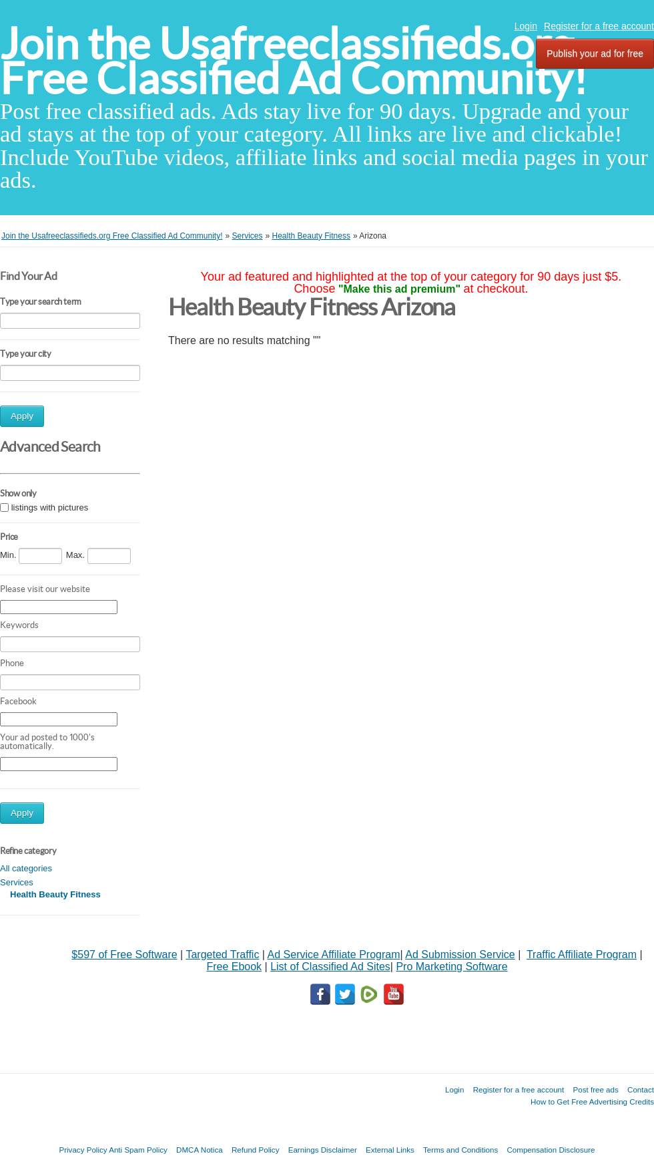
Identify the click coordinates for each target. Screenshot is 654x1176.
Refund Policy (256, 1149)
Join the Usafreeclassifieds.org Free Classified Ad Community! (293, 61)
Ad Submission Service (460, 954)
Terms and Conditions (460, 1149)
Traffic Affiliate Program (582, 954)
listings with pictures (50, 507)
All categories (26, 868)
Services (16, 882)
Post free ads (595, 1089)
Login (526, 26)
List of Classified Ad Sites (330, 966)
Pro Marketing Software (451, 966)
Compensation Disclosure (551, 1149)
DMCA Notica (199, 1149)
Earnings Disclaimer (322, 1149)
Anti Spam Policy (138, 1149)
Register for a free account (599, 26)
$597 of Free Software (124, 954)
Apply (22, 416)
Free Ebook (234, 966)
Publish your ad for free (595, 53)
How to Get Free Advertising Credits (592, 1101)
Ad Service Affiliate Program (334, 954)
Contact (640, 1089)
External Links (390, 1149)
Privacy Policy (83, 1149)
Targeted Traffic (222, 954)
